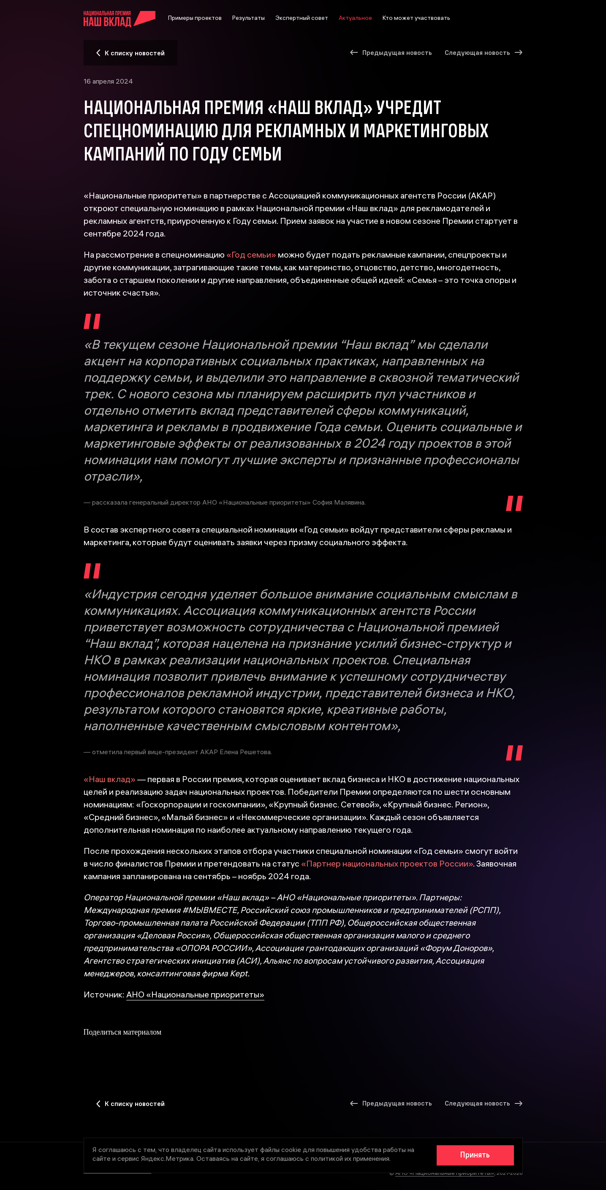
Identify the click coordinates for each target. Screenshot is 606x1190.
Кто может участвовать (416, 19)
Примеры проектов (195, 19)
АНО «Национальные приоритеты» (195, 995)
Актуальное (355, 19)
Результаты (248, 19)
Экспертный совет (301, 19)
